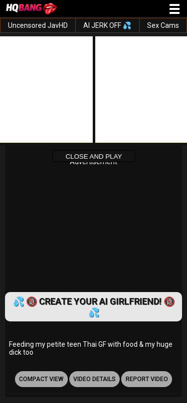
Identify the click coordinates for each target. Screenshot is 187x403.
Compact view (41, 379)
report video (147, 379)
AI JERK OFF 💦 (107, 25)
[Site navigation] (174, 9)
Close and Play (93, 156)
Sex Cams (163, 25)
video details (94, 379)
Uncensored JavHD (38, 25)
